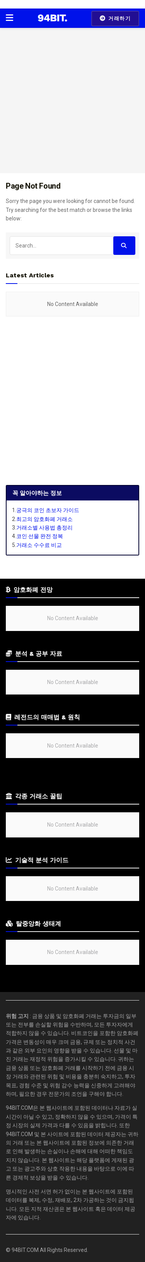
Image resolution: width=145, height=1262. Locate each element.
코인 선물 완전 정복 (39, 536)
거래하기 (115, 18)
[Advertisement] (72, 100)
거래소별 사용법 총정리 (44, 527)
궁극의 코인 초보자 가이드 (47, 510)
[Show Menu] (9, 18)
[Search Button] (124, 245)
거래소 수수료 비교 (39, 545)
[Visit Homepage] (52, 18)
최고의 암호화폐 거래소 (44, 519)
